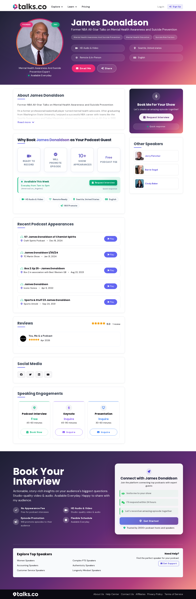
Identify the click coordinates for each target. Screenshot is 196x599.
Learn (72, 6)
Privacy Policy (155, 594)
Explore (57, 6)
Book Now (34, 433)
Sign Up (175, 6)
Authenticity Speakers (84, 565)
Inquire (68, 433)
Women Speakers (26, 560)
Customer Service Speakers (31, 570)
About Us (98, 594)
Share (106, 68)
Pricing (86, 6)
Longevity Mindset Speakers (87, 570)
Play (110, 240)
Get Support (168, 563)
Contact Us (127, 594)
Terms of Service (173, 594)
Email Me (83, 68)
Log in (161, 6)
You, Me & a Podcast (40, 337)
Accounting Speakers (27, 565)
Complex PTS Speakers (84, 560)
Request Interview (103, 184)
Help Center (112, 594)
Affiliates (140, 594)
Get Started (148, 521)
